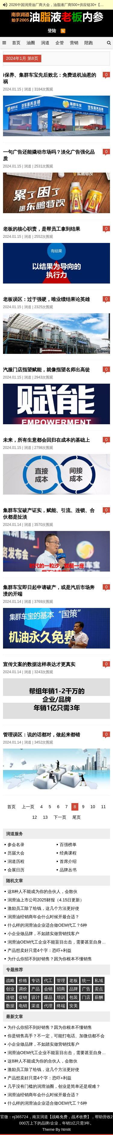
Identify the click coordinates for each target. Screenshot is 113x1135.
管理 (61, 980)
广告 (86, 988)
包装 (73, 997)
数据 (10, 1005)
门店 (86, 997)
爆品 (48, 997)
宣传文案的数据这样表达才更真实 (39, 664)
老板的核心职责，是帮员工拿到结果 (41, 229)
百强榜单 (68, 844)
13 (45, 817)
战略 (10, 980)
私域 (99, 980)
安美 (73, 1005)
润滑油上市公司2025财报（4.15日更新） (46, 899)
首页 (16, 42)
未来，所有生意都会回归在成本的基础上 (46, 440)
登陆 (52, 30)
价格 (23, 980)
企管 (59, 42)
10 (92, 806)
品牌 (73, 988)
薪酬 (99, 997)
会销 (48, 988)
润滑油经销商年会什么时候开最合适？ (43, 916)
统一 (86, 980)
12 (34, 817)
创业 (10, 988)
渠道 (35, 1005)
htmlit (66, 1129)
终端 (61, 1005)
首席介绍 (68, 861)
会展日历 (16, 869)
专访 (35, 980)
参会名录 (16, 844)
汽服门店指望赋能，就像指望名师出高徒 (46, 369)
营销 (74, 42)
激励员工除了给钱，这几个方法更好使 (43, 908)
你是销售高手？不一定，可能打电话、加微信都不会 (56, 1035)
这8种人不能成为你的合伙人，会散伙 (42, 891)
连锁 (10, 997)
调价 (23, 988)
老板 (73, 980)
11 (103, 806)
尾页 (76, 817)
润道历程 (16, 861)
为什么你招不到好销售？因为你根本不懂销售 (50, 958)
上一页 (28, 806)
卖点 (99, 988)
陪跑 (88, 42)
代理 (48, 1005)
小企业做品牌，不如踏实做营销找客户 (43, 933)
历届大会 (16, 853)
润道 (45, 42)
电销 (23, 1005)
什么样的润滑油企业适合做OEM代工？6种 (47, 925)
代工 (48, 980)
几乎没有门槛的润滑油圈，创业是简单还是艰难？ (54, 1086)
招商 (61, 988)
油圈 (31, 42)
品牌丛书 (68, 869)
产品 (35, 988)
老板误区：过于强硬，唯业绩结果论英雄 (46, 299)
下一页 (60, 817)
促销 (23, 997)
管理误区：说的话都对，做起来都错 (41, 734)
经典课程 (68, 853)
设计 (35, 997)
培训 (61, 997)
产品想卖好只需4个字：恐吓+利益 (39, 950)
